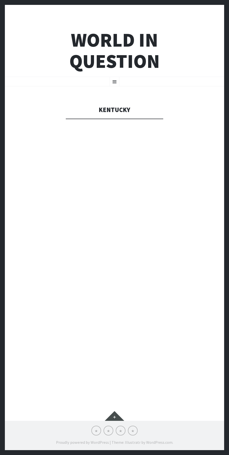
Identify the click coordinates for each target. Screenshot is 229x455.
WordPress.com (159, 442)
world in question (114, 50)
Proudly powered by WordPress (82, 442)
